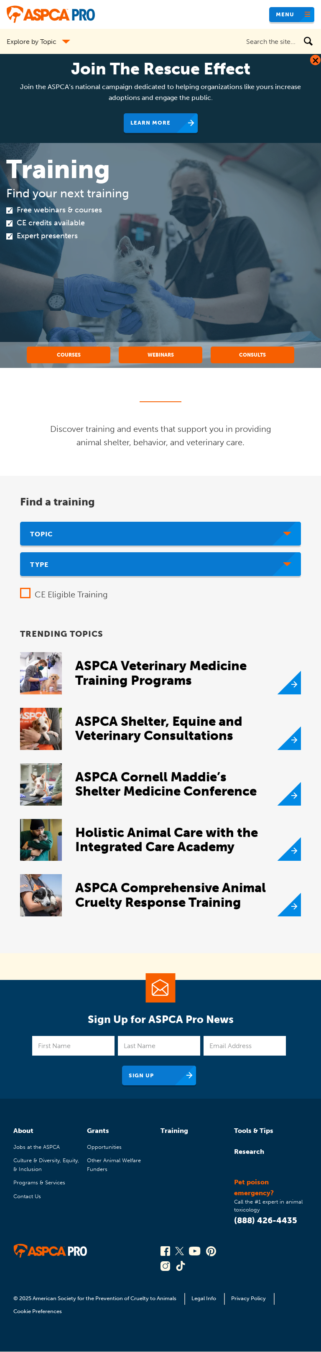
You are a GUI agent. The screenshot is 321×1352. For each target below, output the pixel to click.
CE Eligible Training (71, 594)
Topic (41, 534)
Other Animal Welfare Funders (114, 1164)
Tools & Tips (253, 1131)
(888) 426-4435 (265, 1220)
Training (174, 1131)
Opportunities (104, 1147)
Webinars (161, 355)
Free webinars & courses (59, 209)
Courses (69, 355)
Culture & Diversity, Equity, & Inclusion (46, 1164)
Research (249, 1152)
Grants (98, 1131)
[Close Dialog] (315, 60)
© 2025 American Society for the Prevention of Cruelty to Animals (95, 1298)
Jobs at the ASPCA (36, 1147)
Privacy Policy (248, 1298)
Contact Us (27, 1196)
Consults (252, 355)
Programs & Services (39, 1182)
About (23, 1131)
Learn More (150, 123)
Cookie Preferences (37, 1311)
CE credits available (51, 222)
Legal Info (203, 1298)
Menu (285, 14)
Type (39, 565)
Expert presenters (47, 235)
